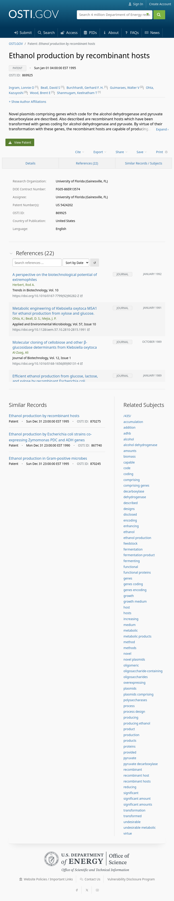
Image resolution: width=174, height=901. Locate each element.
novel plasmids (134, 659)
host (126, 607)
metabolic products (137, 636)
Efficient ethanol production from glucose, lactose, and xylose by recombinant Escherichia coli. (55, 379)
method (129, 642)
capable (129, 462)
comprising (131, 480)
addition (129, 427)
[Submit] (159, 14)
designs (129, 509)
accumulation (133, 422)
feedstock (130, 543)
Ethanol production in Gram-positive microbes (48, 458)
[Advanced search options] (148, 13)
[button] (20, 879)
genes (127, 578)
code (126, 468)
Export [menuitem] (100, 152)
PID (90, 32)
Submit (23, 32)
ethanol (129, 532)
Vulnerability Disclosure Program (131, 879)
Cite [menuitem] (80, 152)
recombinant (132, 769)
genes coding (133, 584)
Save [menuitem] (142, 152)
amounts (129, 451)
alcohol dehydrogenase (140, 445)
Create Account (160, 4)
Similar (143, 163)
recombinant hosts (137, 781)
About (111, 32)
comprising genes (136, 485)
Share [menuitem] (122, 152)
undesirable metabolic (139, 827)
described (130, 503)
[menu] (80, 152)
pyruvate (129, 758)
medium (129, 625)
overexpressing (134, 682)
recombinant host (136, 775)
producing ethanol (136, 723)
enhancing (131, 526)
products (129, 740)
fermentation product (139, 555)
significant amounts (137, 804)
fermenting (131, 561)
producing (130, 717)
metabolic (130, 630)
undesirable (131, 822)
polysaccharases (135, 700)
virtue (127, 833)
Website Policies (46, 879)
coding (128, 474)
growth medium (135, 601)
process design (134, 711)
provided (129, 752)
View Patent (20, 142)
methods (129, 648)
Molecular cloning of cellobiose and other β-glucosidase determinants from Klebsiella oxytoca (54, 345)
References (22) (87, 163)
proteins (129, 746)
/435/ (127, 416)
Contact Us (90, 879)
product (129, 729)
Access (69, 32)
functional (130, 567)
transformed (132, 816)
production (131, 735)
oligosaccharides (135, 677)
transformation (134, 810)
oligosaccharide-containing (142, 671)
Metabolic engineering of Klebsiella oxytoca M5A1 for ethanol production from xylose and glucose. (54, 311)
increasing (130, 619)
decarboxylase (133, 491)
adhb (127, 433)
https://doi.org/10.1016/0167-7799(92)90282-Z (47, 296)
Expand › (162, 129)
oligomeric (131, 665)
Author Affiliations (27, 101)
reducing (129, 787)
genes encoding (135, 590)
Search (46, 32)
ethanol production (137, 538)
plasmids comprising (138, 694)
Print (162, 152)
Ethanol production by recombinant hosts (44, 415)
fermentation (133, 549)
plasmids (129, 688)
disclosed (130, 514)
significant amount (137, 798)
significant (130, 793)
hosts (127, 613)
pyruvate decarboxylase (140, 764)
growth (128, 596)
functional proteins (137, 572)
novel (127, 653)
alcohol (128, 439)
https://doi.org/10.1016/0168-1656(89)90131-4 (47, 363)
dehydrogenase (134, 497)
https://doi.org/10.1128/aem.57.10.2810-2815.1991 (50, 330)
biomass (129, 456)
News (152, 32)
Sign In (135, 4)
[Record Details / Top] (30, 163)
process (129, 706)
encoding (130, 520)
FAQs (132, 32)
